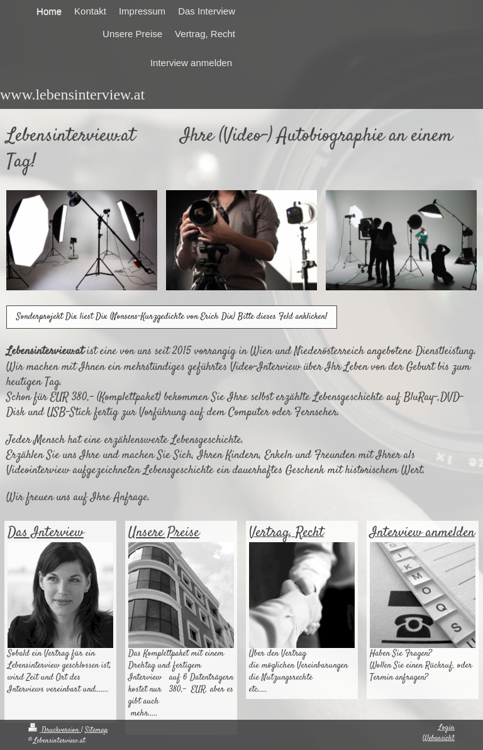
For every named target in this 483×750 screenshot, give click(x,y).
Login (446, 727)
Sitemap (96, 730)
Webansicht (439, 738)
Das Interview (46, 533)
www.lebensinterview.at (72, 94)
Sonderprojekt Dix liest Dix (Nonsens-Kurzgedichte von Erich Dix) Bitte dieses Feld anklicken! (171, 316)
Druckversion (54, 730)
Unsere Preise (163, 533)
